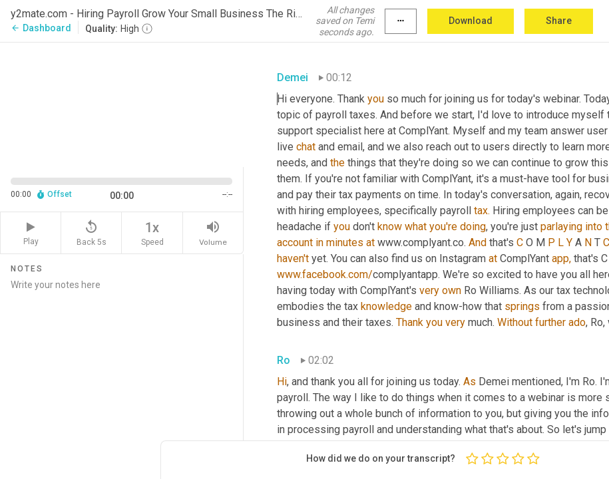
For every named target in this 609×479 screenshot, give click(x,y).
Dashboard (41, 28)
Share (559, 20)
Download (471, 20)
